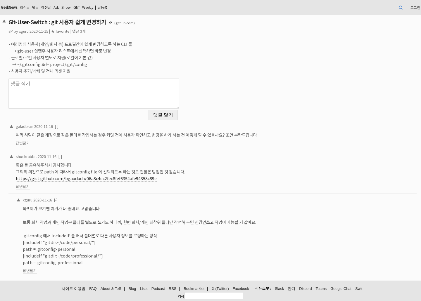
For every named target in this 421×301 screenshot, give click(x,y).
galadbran (24, 126)
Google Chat (340, 288)
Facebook (241, 288)
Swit (358, 288)
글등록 (102, 7)
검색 (181, 296)
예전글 (46, 7)
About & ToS (111, 288)
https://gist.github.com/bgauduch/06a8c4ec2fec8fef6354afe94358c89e (86, 178)
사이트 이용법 (74, 288)
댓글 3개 (79, 31)
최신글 (25, 7)
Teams (321, 288)
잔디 (291, 288)
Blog (132, 288)
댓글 (35, 7)
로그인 (415, 7)
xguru (24, 31)
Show (66, 7)
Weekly (87, 7)
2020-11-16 (43, 126)
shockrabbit (26, 156)
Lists (143, 288)
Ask (56, 7)
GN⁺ (76, 7)
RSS (172, 288)
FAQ (93, 288)
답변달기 (23, 143)
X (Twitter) (220, 288)
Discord (305, 288)
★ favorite (60, 31)
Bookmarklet (194, 288)
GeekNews (9, 7)
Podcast (158, 288)
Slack (279, 288)
